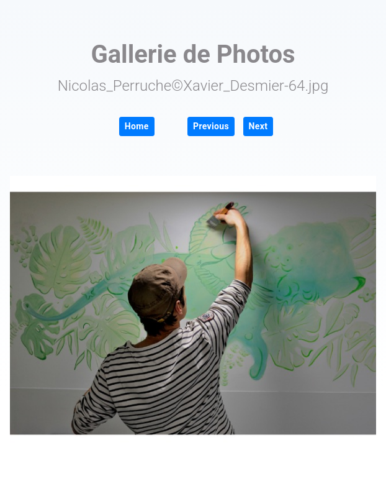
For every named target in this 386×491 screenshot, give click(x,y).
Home (137, 126)
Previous (211, 126)
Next (258, 126)
